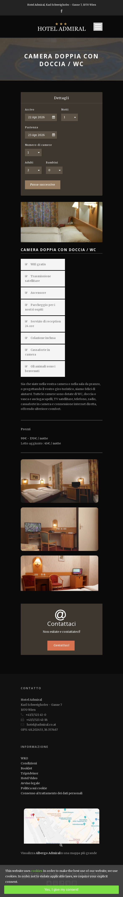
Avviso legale (30, 783)
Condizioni (29, 763)
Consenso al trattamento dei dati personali (51, 793)
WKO (24, 758)
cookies (36, 871)
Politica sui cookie (34, 788)
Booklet (26, 768)
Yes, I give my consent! (61, 889)
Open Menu (97, 27)
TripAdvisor (29, 773)
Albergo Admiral (48, 853)
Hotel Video (29, 778)
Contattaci (61, 645)
